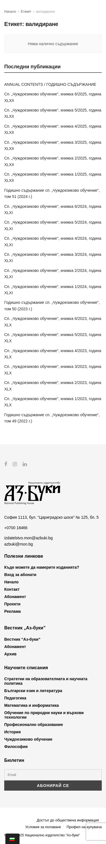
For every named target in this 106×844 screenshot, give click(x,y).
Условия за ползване (43, 827)
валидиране (45, 12)
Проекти (12, 604)
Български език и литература (33, 690)
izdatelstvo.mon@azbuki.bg (28, 538)
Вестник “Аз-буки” (22, 639)
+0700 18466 (15, 527)
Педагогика (15, 698)
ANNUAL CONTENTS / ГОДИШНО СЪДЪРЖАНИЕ (50, 84)
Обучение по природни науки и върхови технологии (44, 714)
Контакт (12, 589)
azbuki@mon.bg (18, 544)
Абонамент (15, 596)
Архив (10, 653)
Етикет (26, 12)
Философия (16, 746)
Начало (10, 12)
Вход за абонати (20, 574)
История (12, 732)
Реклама (12, 611)
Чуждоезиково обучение (28, 739)
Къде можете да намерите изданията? (41, 567)
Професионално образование (33, 724)
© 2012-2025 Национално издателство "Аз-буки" (42, 835)
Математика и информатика (31, 705)
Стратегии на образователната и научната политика (45, 681)
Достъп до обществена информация (68, 820)
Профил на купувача (84, 827)
